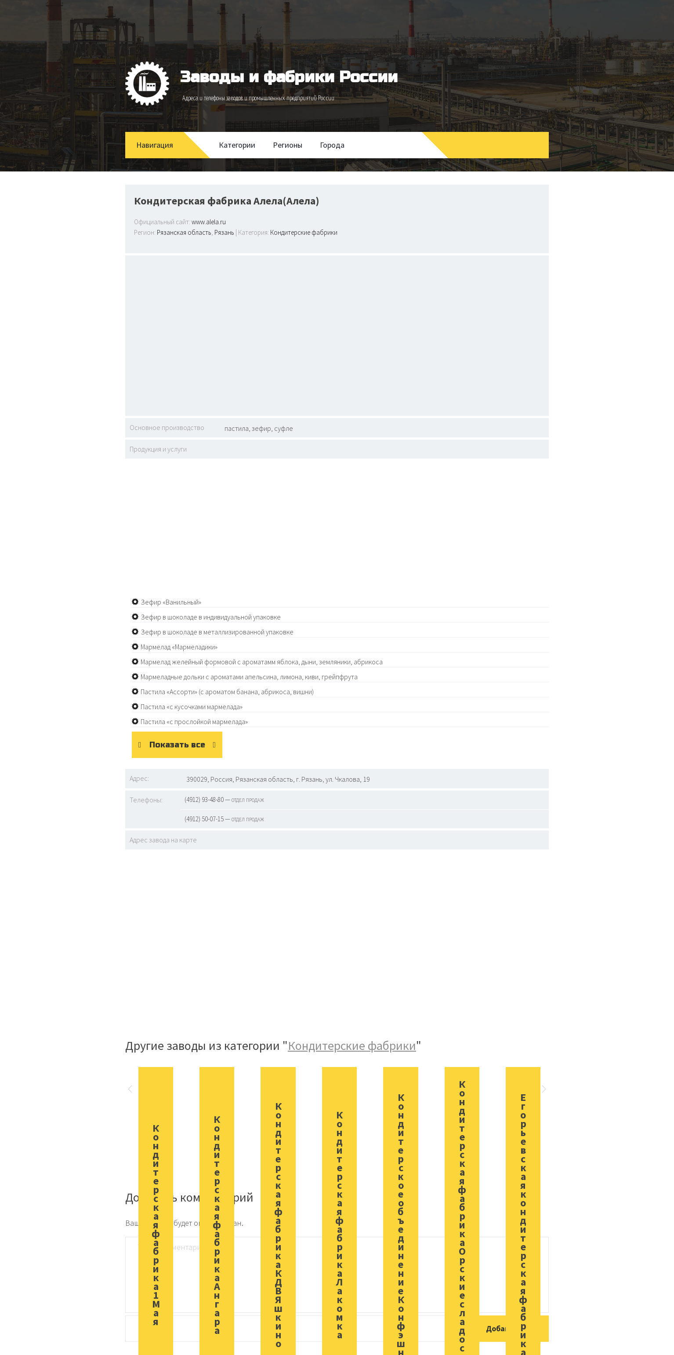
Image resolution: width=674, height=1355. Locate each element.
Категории (237, 145)
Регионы (287, 145)
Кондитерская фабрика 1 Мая (156, 1224)
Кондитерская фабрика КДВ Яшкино (278, 1224)
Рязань (224, 232)
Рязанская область (184, 232)
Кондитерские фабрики (303, 232)
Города (332, 145)
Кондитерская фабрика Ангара (217, 1224)
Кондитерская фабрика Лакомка (339, 1224)
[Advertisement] (337, 334)
